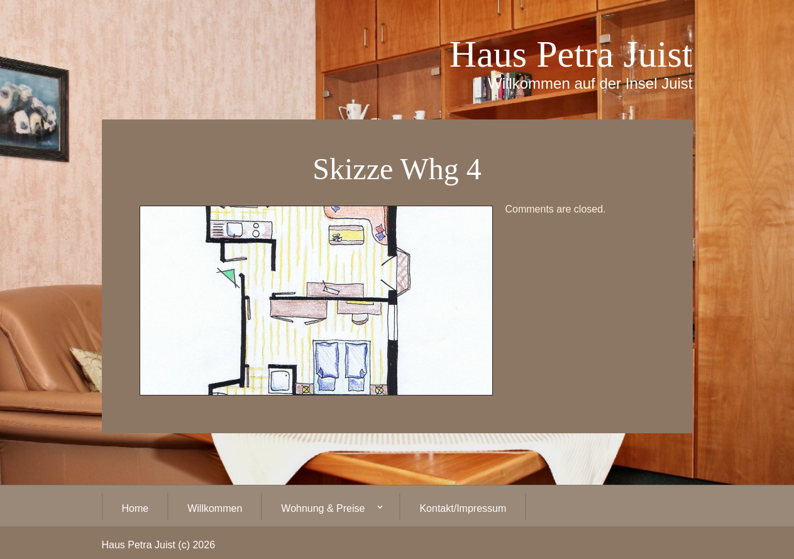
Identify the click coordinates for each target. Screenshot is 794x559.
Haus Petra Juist (571, 54)
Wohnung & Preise (322, 509)
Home (135, 508)
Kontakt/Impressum (462, 508)
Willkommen (214, 508)
